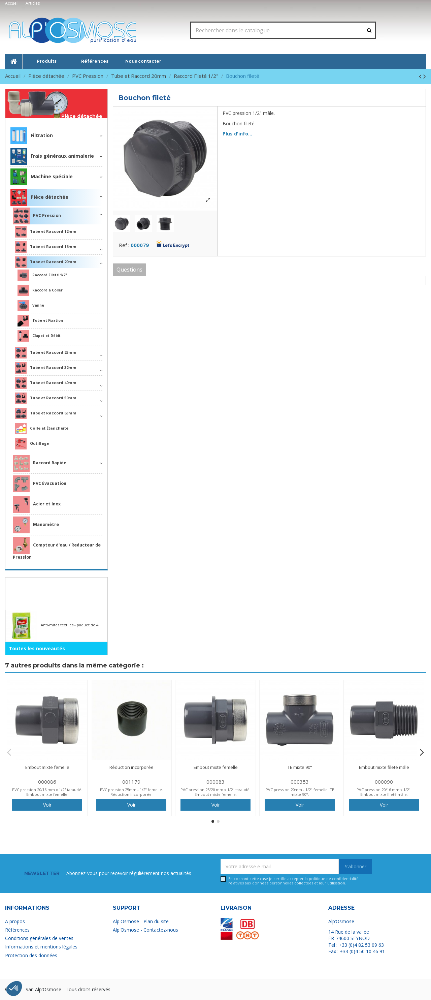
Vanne (31, 305)
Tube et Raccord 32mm (45, 368)
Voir (47, 805)
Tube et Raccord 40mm (45, 383)
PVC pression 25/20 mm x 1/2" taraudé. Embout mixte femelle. (215, 791)
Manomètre (36, 525)
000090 (384, 781)
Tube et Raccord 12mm (45, 232)
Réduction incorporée (131, 767)
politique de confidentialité (334, 878)
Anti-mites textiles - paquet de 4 (69, 624)
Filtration (31, 135)
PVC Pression (37, 216)
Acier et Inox (37, 504)
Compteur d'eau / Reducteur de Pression (57, 548)
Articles (33, 3)
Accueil (12, 3)
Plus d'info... (237, 133)
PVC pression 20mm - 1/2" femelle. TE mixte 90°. (300, 791)
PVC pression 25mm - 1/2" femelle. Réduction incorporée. (131, 791)
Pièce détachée (81, 116)
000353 (300, 781)
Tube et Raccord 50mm (45, 398)
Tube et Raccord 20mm (45, 262)
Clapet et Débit (39, 336)
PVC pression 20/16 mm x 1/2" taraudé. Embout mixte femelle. (47, 791)
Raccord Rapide (39, 463)
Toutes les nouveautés (37, 648)
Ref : (124, 245)
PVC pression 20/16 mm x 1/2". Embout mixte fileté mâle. (384, 791)
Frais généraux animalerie (52, 156)
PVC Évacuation (39, 483)
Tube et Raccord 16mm (45, 247)
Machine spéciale (41, 176)
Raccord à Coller (40, 290)
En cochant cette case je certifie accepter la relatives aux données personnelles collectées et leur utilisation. (293, 880)
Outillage (32, 443)
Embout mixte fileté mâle (384, 767)
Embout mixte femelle (47, 767)
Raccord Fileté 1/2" (42, 275)
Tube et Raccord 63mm (45, 413)
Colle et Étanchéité (41, 428)
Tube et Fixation (40, 320)
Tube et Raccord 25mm (45, 352)
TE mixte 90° (300, 767)
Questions (129, 269)
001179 (131, 781)
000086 (47, 781)
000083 (215, 781)
